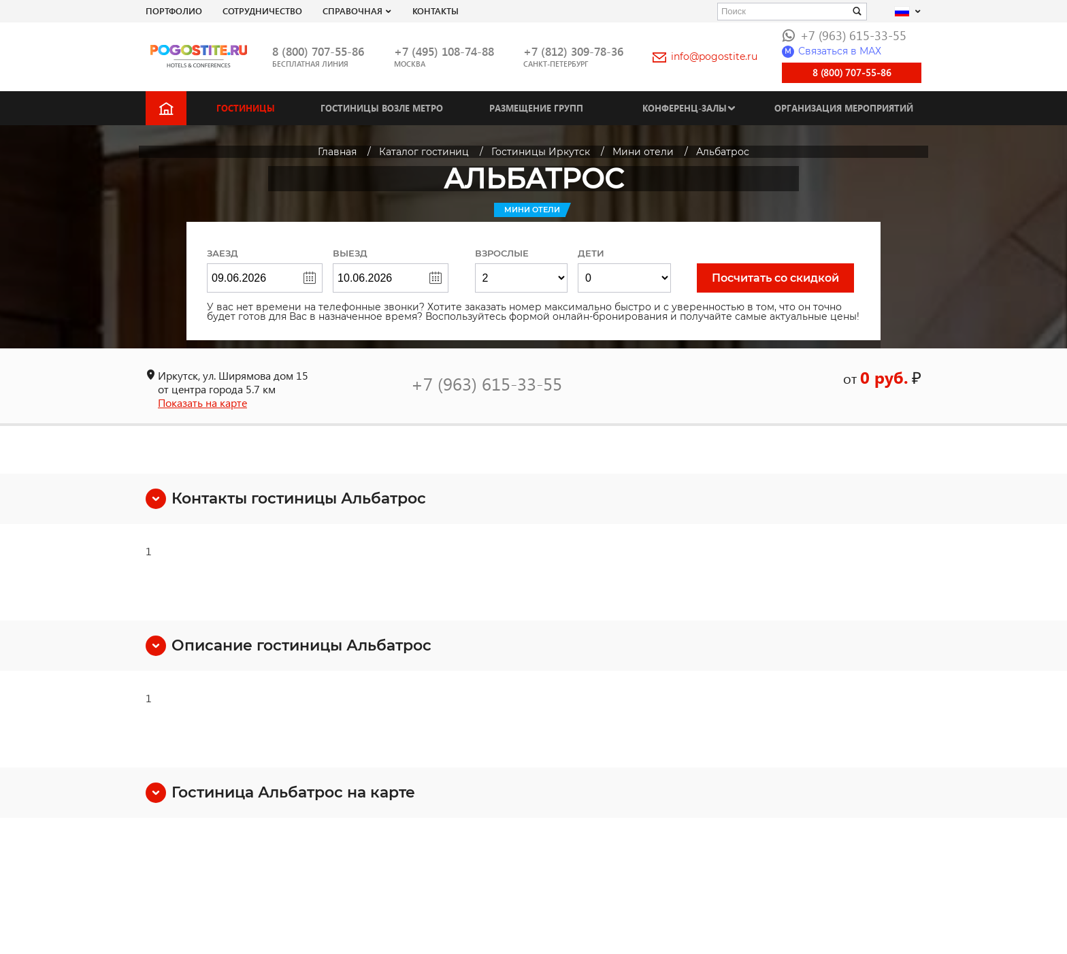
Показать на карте (202, 402)
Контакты (435, 10)
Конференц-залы (684, 108)
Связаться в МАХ (831, 51)
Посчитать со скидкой (775, 278)
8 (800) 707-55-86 (318, 51)
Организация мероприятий (843, 108)
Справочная (352, 10)
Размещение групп (536, 108)
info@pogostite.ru (705, 56)
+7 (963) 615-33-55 (844, 35)
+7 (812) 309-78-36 (573, 51)
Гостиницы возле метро (382, 108)
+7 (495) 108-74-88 (444, 51)
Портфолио (174, 10)
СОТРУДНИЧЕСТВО (262, 10)
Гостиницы (245, 108)
